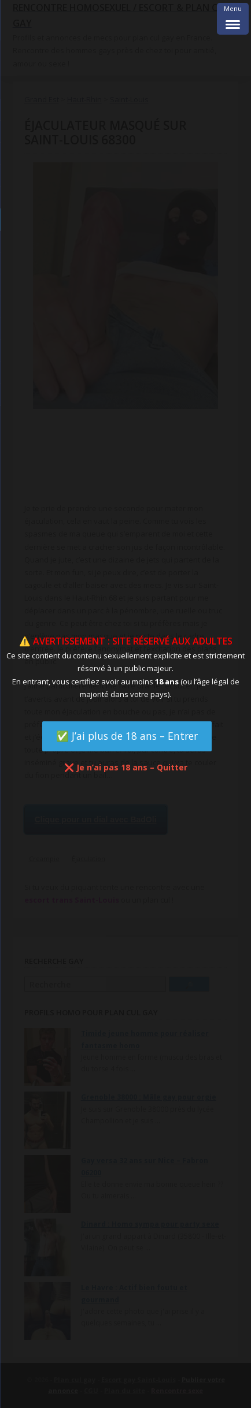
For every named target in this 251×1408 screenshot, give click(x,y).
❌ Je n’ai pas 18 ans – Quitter (125, 767)
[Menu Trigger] (233, 19)
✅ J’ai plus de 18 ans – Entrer (127, 736)
